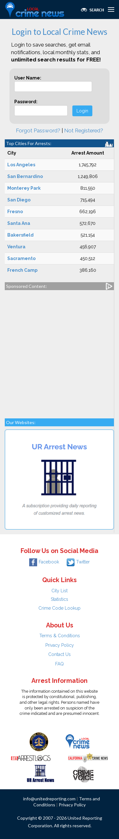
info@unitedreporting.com (49, 798)
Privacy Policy (59, 645)
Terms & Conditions (59, 635)
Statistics (59, 599)
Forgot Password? (38, 130)
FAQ (59, 663)
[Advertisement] (59, 351)
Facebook (44, 561)
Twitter (78, 561)
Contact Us (59, 654)
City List (59, 590)
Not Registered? (83, 130)
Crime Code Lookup (59, 608)
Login (82, 110)
